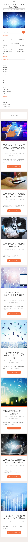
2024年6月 (5, 71)
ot (3, 82)
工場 (4, 93)
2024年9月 (5, 65)
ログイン (5, 100)
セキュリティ (6, 87)
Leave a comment (14, 155)
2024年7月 (5, 69)
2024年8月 (5, 67)
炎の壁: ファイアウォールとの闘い (14, 6)
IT (3, 80)
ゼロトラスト (6, 89)
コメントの (6, 104)
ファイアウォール (7, 91)
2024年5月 (5, 74)
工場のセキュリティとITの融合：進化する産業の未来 (14, 148)
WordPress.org (6, 106)
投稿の (5, 102)
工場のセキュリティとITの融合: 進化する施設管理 (14, 295)
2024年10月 (5, 63)
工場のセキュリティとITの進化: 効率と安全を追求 (14, 355)
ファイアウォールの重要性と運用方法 (11, 43)
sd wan (4, 84)
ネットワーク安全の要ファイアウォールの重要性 (13, 49)
